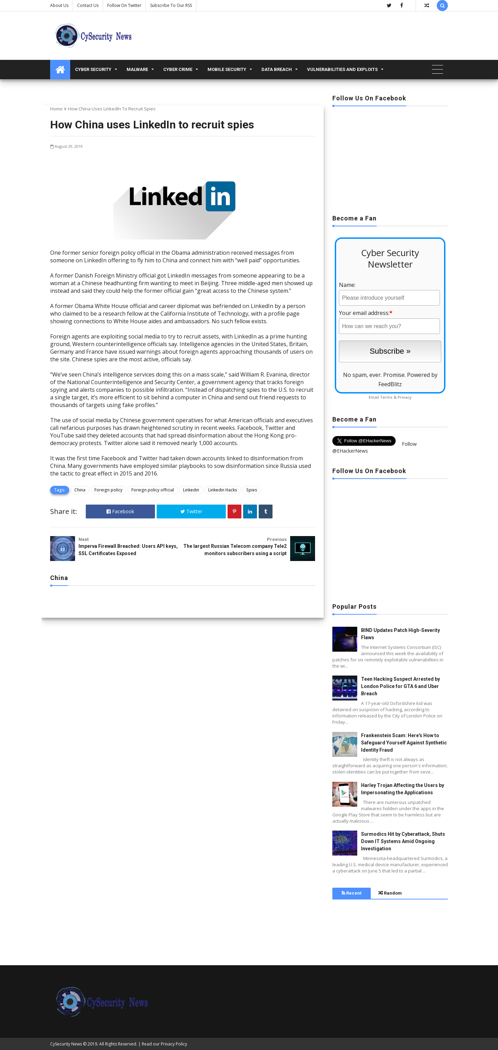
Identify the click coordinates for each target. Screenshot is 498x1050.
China (79, 490)
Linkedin (191, 490)
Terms (386, 397)
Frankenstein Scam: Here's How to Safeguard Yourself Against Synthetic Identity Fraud (404, 743)
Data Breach (276, 69)
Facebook (120, 511)
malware (137, 69)
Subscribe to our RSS (171, 5)
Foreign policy (108, 490)
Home (56, 109)
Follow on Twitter (124, 5)
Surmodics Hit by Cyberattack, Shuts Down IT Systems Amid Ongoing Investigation (403, 841)
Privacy (405, 397)
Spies (251, 490)
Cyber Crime (177, 69)
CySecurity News (66, 1044)
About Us (59, 5)
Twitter (191, 511)
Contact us (88, 5)
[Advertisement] (390, 158)
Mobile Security (227, 69)
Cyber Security (93, 69)
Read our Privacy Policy (164, 1044)
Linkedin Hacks (222, 490)
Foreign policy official (152, 490)
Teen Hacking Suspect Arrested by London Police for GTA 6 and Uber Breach (400, 686)
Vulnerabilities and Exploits (342, 69)
